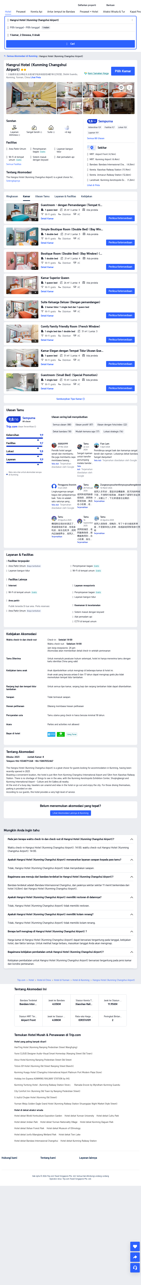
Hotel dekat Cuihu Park (108, 1116)
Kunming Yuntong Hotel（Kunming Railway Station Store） (43, 1085)
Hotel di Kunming (81, 980)
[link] (87, 5)
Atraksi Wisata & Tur (114, 11)
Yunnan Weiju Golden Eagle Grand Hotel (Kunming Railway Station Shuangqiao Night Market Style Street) (65, 1103)
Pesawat (21, 11)
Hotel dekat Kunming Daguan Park (96, 1122)
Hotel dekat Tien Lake (69, 1134)
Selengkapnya (13, 181)
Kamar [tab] (26, 196)
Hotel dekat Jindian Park (26, 1122)
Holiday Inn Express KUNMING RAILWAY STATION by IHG (42, 1078)
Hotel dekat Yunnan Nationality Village (58, 1122)
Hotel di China (44, 980)
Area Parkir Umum (17, 566)
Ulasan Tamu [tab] (42, 196)
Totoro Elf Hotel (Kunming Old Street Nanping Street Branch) (44, 1066)
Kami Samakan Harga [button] (98, 73)
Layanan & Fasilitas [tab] (65, 196)
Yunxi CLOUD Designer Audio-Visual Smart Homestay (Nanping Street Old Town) (53, 1053)
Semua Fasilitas (13, 164)
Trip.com (21, 980)
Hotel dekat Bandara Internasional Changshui (36, 1141)
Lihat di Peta (93, 185)
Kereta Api (36, 11)
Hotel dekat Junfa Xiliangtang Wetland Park (35, 1134)
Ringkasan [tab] (12, 196)
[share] (135, 1257)
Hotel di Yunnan (61, 980)
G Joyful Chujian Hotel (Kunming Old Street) (35, 1097)
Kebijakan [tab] (86, 196)
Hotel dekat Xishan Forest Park (29, 1128)
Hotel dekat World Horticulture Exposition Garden (38, 1116)
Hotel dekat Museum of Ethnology (63, 1128)
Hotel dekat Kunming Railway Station (79, 1141)
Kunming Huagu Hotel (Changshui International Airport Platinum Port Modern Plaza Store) (58, 1072)
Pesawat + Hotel (89, 11)
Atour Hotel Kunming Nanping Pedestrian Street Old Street (43, 1060)
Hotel (8, 11)
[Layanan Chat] (135, 1267)
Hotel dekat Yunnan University (79, 1116)
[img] (31, 98)
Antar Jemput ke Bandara (61, 11)
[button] (101, 5)
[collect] (135, 1246)
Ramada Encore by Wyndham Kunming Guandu (97, 1085)
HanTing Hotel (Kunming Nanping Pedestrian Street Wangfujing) (45, 1047)
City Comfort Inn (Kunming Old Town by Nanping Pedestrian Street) (47, 1091)
